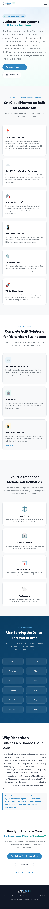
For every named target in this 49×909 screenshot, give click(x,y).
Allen (36, 671)
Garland (36, 681)
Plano (13, 661)
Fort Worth (13, 709)
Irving (36, 709)
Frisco (36, 661)
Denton (13, 690)
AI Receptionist (16, 896)
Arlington (36, 700)
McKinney (13, 671)
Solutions (26, 896)
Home (6, 896)
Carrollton (13, 700)
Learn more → (9, 379)
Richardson (13, 681)
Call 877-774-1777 (15, 67)
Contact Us (12, 75)
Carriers (34, 896)
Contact (42, 896)
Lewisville (36, 690)
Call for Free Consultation (24, 856)
